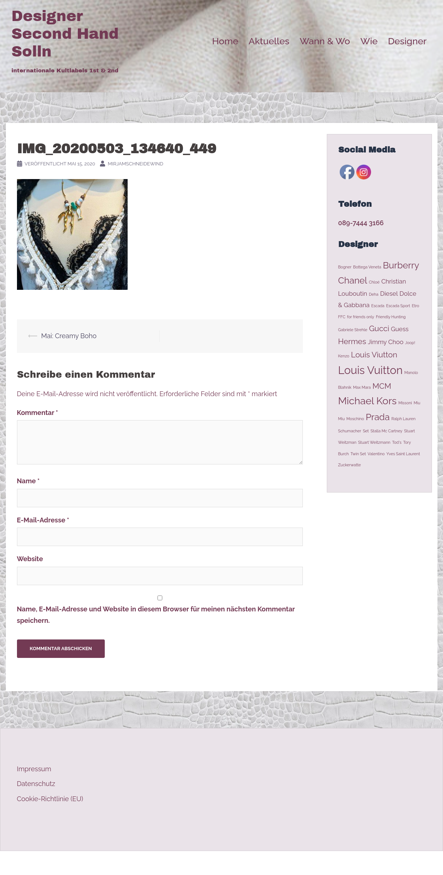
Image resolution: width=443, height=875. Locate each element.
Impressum (34, 769)
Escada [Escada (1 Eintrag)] (377, 305)
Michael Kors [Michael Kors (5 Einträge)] (367, 400)
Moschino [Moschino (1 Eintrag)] (355, 418)
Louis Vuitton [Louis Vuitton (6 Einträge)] (370, 370)
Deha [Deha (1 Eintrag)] (373, 294)
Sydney (149, 863)
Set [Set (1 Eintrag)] (366, 431)
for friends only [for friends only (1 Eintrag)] (360, 317)
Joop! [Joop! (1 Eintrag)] (410, 342)
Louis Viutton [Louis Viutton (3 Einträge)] (374, 354)
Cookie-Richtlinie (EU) (50, 799)
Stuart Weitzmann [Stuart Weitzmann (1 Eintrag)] (374, 442)
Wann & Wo (325, 41)
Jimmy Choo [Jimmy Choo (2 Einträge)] (386, 342)
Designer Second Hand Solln (65, 33)
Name (28, 481)
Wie (369, 41)
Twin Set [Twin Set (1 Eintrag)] (358, 454)
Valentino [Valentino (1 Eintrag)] (376, 454)
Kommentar (37, 412)
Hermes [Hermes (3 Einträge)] (352, 341)
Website (30, 559)
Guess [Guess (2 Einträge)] (400, 329)
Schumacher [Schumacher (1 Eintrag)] (349, 431)
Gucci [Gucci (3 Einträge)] (379, 328)
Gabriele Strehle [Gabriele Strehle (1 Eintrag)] (352, 329)
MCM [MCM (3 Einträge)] (382, 386)
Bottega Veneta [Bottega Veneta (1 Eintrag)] (367, 267)
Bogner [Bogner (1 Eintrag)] (345, 267)
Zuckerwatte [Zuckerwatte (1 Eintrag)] (349, 465)
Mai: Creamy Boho (69, 336)
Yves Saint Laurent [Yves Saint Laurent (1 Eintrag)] (403, 454)
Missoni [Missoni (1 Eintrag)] (405, 403)
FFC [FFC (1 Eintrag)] (342, 317)
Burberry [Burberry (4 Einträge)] (401, 265)
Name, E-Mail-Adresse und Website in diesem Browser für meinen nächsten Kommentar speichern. (156, 614)
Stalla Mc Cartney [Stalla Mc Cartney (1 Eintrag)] (386, 431)
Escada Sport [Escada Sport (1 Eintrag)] (398, 305)
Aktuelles (269, 41)
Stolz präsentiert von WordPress (60, 863)
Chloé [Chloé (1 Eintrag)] (374, 282)
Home (225, 41)
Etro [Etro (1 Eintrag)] (415, 305)
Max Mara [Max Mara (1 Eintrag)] (362, 387)
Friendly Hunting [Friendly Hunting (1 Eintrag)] (391, 317)
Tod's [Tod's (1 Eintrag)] (396, 442)
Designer (407, 41)
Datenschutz (36, 784)
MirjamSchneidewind (135, 164)
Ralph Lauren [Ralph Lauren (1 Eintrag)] (403, 418)
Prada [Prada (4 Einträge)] (378, 417)
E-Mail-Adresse (43, 520)
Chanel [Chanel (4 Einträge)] (352, 280)
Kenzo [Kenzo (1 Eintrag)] (343, 356)
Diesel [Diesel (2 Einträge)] (389, 293)
